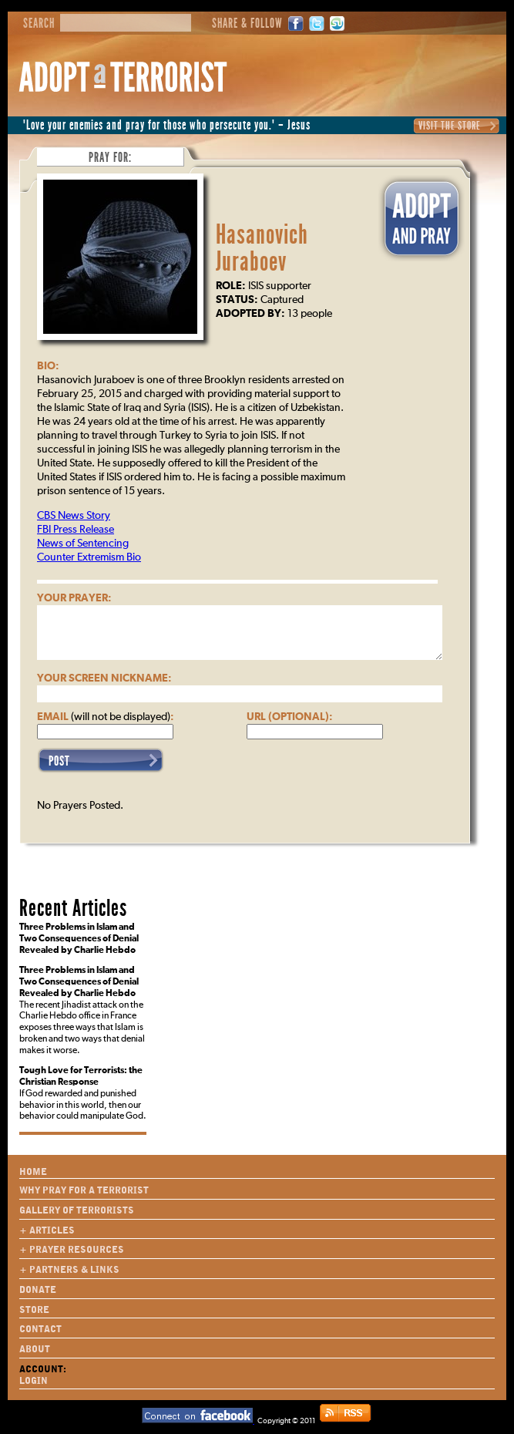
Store (34, 1309)
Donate (37, 1289)
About (34, 1349)
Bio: (48, 366)
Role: (231, 286)
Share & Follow (247, 24)
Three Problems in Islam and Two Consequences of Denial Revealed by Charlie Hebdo (79, 939)
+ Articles (47, 1230)
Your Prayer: (74, 598)
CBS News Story (73, 515)
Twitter (316, 23)
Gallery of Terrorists (76, 1210)
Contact (40, 1329)
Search (39, 24)
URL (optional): (290, 717)
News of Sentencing (83, 543)
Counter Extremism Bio (89, 557)
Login (33, 1380)
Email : (105, 717)
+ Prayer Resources (71, 1249)
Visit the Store (449, 126)
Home (33, 1171)
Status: (237, 300)
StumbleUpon (337, 23)
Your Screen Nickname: (104, 678)
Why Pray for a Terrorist (84, 1190)
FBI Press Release (75, 529)
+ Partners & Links (69, 1269)
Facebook (296, 23)
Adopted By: (250, 313)
